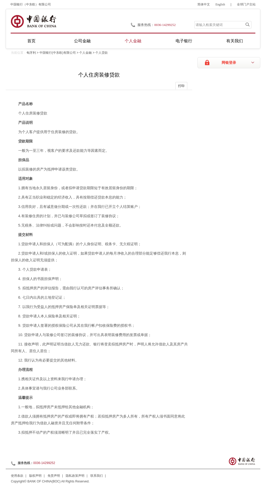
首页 (31, 41)
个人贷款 (101, 52)
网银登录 (229, 63)
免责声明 (54, 476)
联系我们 (96, 476)
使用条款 (17, 476)
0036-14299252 (165, 25)
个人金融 (133, 41)
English (220, 4)
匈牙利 (31, 52)
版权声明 (35, 476)
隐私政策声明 (75, 476)
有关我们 (234, 41)
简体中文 (203, 4)
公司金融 (82, 41)
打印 (181, 86)
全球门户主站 (246, 4)
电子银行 (184, 41)
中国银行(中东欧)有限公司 (57, 52)
